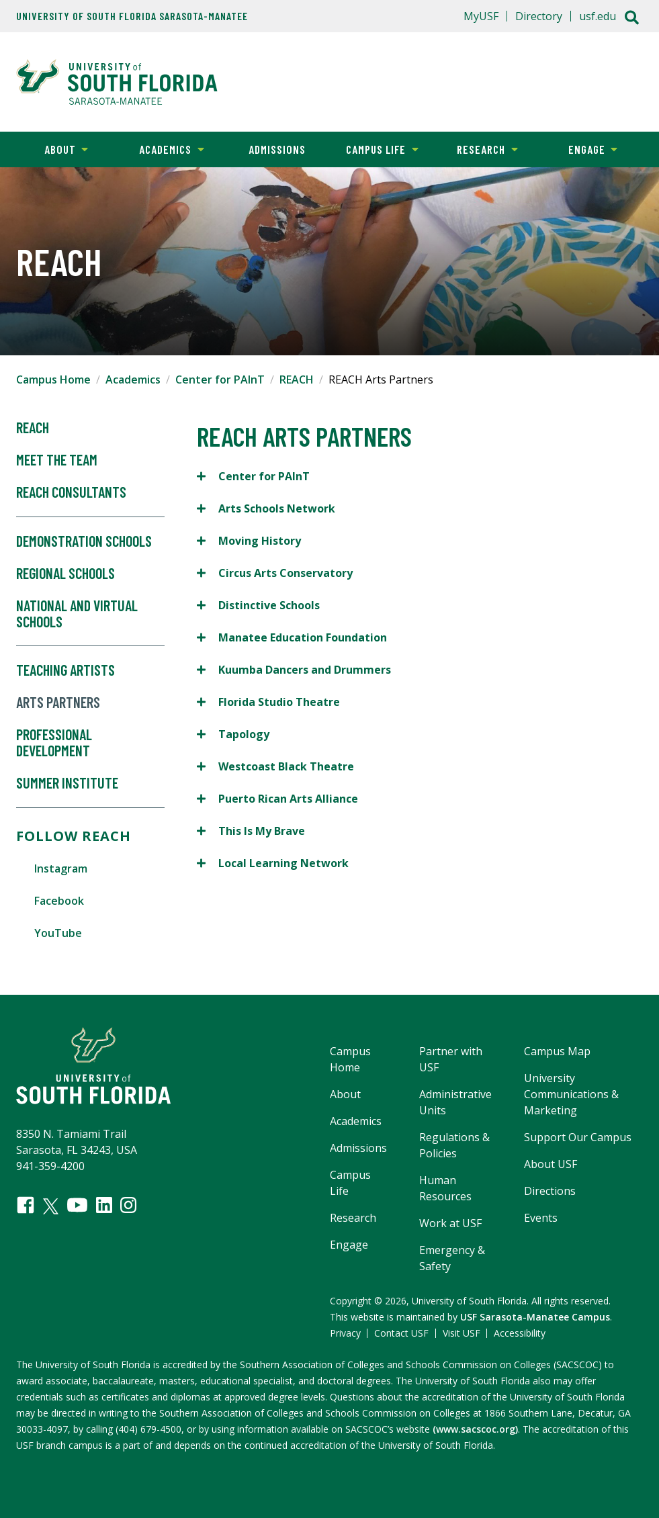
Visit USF (461, 1333)
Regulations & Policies (454, 1145)
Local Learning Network (274, 862)
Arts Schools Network (266, 508)
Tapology (234, 734)
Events (541, 1217)
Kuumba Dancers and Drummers (295, 669)
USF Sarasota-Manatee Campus (535, 1316)
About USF (550, 1164)
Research (476, 148)
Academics (161, 148)
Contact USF (401, 1333)
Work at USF (450, 1223)
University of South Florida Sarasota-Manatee (132, 16)
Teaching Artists (65, 670)
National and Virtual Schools (77, 614)
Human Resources (445, 1188)
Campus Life (374, 148)
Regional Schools (65, 574)
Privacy (345, 1333)
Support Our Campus (577, 1137)
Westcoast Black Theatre (277, 766)
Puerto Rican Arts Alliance (279, 798)
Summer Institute (67, 783)
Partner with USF (450, 1059)
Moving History (250, 540)
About (50, 148)
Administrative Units (455, 1102)
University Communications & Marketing (571, 1094)
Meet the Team (56, 460)
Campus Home (53, 379)
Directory (538, 16)
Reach (32, 428)
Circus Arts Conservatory (276, 572)
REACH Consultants (71, 492)
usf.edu (597, 16)
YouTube (58, 933)
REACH (296, 379)
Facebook (59, 900)
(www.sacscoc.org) (475, 1429)
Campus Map (557, 1051)
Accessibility (519, 1333)
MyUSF (481, 16)
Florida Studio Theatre (268, 701)
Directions (550, 1191)
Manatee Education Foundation (292, 637)
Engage (578, 148)
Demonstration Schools (84, 541)
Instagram (60, 868)
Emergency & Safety (452, 1258)
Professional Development (54, 743)
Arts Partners (58, 703)
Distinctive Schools (258, 605)
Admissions (277, 149)
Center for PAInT (220, 379)
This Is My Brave (252, 830)
